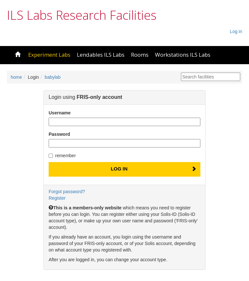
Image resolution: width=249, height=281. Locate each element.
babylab (53, 77)
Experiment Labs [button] (49, 54)
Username (60, 112)
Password (59, 134)
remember (62, 155)
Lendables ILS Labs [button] (100, 54)
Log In (119, 168)
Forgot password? (67, 191)
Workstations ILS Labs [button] (182, 54)
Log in (236, 31)
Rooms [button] (139, 54)
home (16, 77)
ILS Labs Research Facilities (82, 14)
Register (57, 198)
